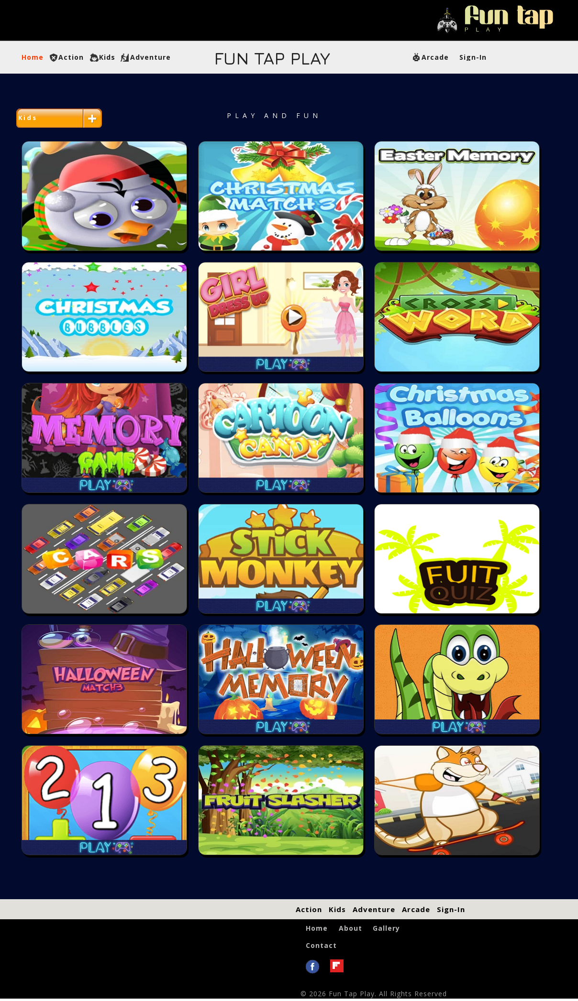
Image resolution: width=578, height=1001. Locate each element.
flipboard (337, 965)
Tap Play (272, 58)
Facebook (312, 967)
